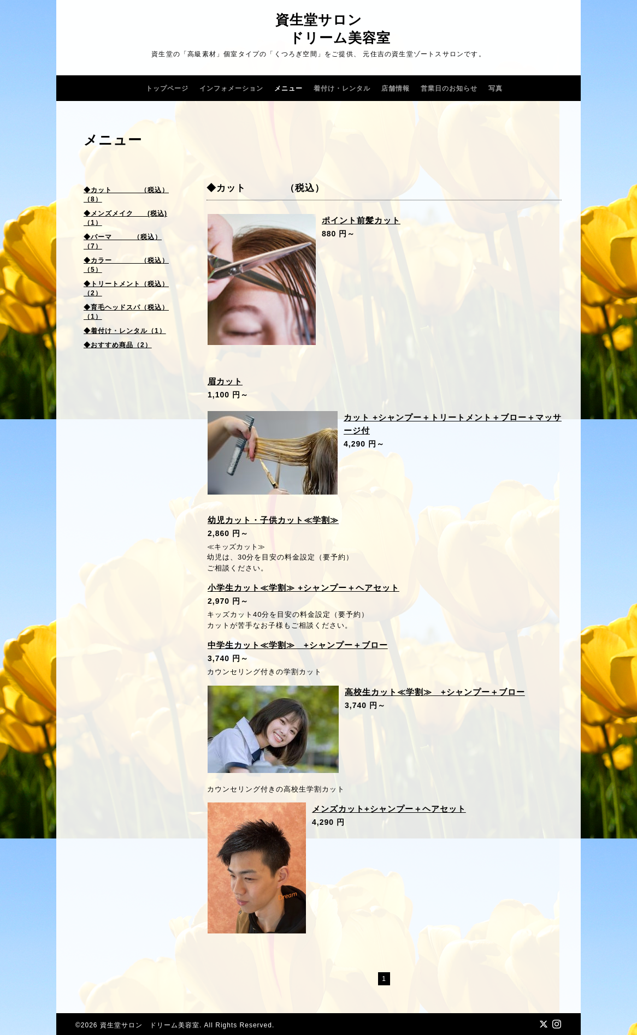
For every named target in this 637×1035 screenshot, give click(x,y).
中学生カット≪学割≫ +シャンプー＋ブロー (298, 645)
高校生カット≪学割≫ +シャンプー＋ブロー (435, 692)
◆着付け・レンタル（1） (125, 331)
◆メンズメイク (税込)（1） (125, 218)
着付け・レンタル (342, 88)
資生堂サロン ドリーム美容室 (149, 1025)
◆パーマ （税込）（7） (123, 241)
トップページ (167, 88)
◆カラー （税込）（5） (126, 265)
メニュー (288, 88)
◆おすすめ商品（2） (118, 345)
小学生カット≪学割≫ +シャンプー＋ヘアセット (303, 587)
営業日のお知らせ (449, 88)
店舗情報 (395, 88)
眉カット (225, 381)
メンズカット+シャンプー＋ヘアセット (389, 808)
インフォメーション (231, 88)
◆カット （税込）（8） (126, 194)
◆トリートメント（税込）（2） (126, 288)
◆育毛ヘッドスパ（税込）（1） (126, 312)
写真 (495, 88)
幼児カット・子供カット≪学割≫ (273, 520)
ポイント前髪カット (361, 220)
